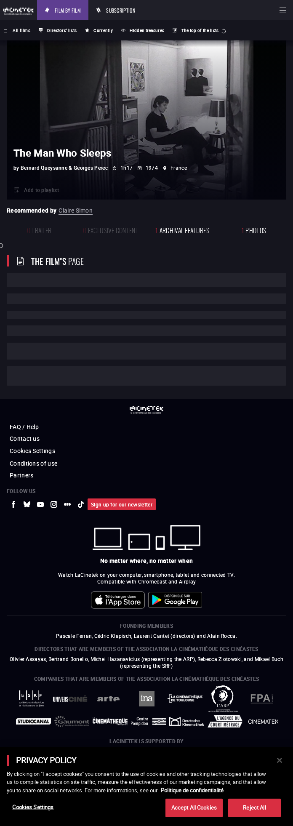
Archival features (182, 229)
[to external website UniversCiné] (70, 698)
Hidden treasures (147, 30)
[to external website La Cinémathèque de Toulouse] (185, 698)
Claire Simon (76, 210)
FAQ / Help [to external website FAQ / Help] (24, 427)
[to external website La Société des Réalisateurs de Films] (31, 698)
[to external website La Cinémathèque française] (110, 721)
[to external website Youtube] (40, 504)
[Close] (279, 760)
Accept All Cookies (194, 807)
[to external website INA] (146, 698)
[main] (146, 786)
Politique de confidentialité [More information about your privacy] (192, 790)
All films (21, 30)
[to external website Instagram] (54, 504)
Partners (21, 475)
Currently (103, 30)
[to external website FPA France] (261, 699)
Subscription (120, 10)
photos (254, 229)
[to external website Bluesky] (27, 504)
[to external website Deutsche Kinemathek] (186, 721)
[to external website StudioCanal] (33, 721)
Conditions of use (33, 463)
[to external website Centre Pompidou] (148, 721)
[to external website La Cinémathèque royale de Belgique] (263, 721)
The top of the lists (200, 30)
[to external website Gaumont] (71, 721)
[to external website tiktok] (81, 504)
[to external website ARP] (223, 698)
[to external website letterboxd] (67, 504)
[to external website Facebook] (13, 504)
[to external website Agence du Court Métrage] (225, 721)
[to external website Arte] (108, 698)
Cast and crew (41, 376)
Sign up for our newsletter (121, 504)
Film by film (68, 10)
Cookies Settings (32, 451)
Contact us (25, 438)
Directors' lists (62, 30)
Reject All (254, 807)
